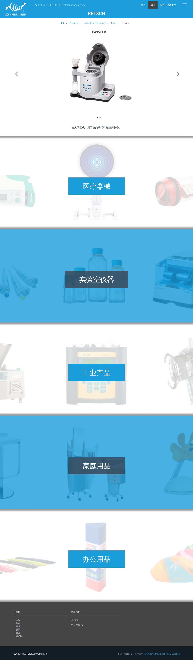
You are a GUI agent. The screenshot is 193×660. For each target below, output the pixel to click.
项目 (153, 5)
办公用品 (97, 559)
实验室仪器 (96, 279)
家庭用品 (97, 466)
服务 (162, 5)
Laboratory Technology (94, 23)
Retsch (114, 23)
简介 (143, 5)
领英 (74, 619)
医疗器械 (97, 186)
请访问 (19, 636)
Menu (185, 5)
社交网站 (77, 625)
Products (74, 23)
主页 (63, 23)
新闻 (18, 622)
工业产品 (97, 372)
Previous (17, 77)
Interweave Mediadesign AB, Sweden (162, 654)
